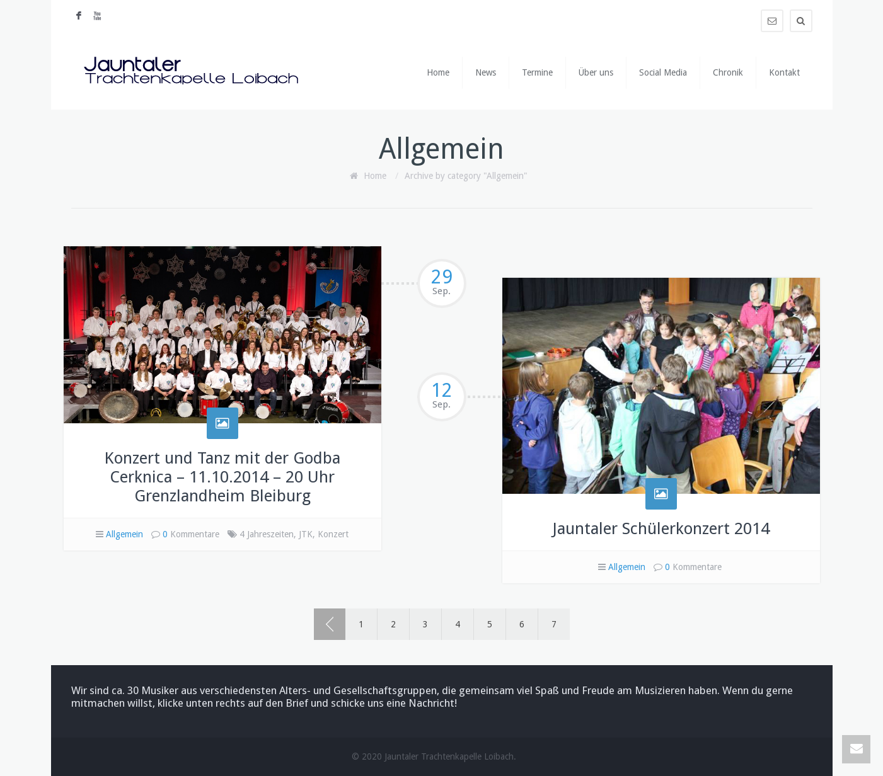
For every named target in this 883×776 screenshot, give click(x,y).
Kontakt (784, 72)
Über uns (596, 72)
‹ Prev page (329, 624)
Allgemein (124, 534)
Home (438, 72)
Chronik (728, 72)
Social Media (663, 72)
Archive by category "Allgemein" (466, 176)
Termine (537, 72)
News (485, 72)
